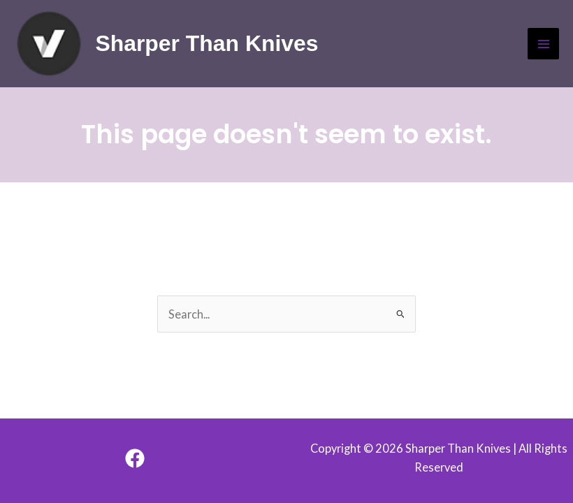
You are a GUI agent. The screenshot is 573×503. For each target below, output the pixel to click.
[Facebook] (135, 458)
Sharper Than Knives (206, 43)
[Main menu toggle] (543, 43)
